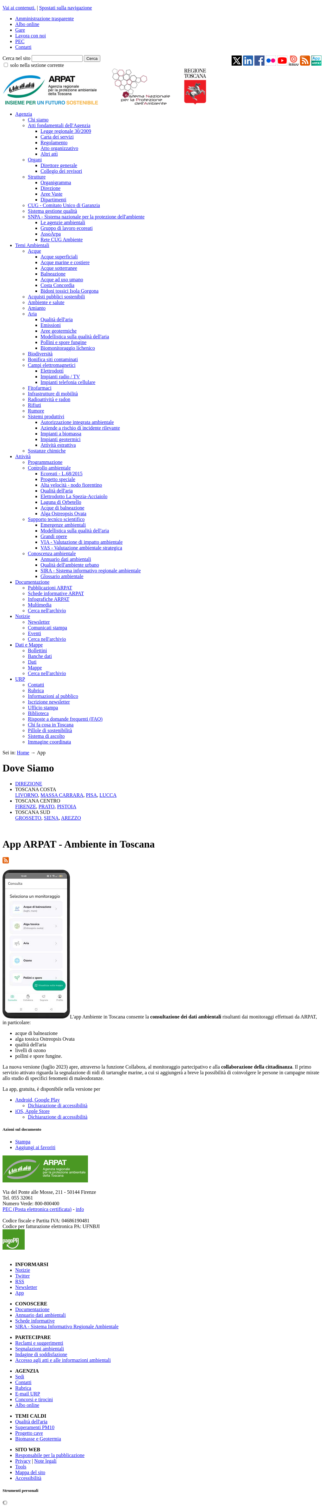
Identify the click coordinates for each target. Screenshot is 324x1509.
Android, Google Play (37, 1099)
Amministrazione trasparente (44, 18)
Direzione (50, 188)
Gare (20, 30)
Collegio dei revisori (61, 171)
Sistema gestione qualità (52, 211)
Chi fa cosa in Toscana (50, 724)
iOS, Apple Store (32, 1111)
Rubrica (36, 690)
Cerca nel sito (16, 58)
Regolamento (53, 142)
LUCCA (107, 795)
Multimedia (40, 605)
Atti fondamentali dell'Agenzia (59, 125)
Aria (32, 313)
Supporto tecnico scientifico (56, 519)
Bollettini (37, 650)
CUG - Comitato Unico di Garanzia (64, 205)
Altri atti (49, 154)
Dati (32, 662)
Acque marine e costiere (65, 262)
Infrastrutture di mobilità (53, 393)
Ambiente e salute (46, 302)
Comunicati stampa (47, 627)
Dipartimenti (53, 199)
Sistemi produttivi (46, 416)
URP (20, 679)
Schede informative (35, 1321)
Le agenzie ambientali (62, 222)
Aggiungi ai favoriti (35, 1147)
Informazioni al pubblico (53, 696)
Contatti (23, 47)
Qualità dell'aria (56, 319)
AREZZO (71, 818)
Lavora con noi (30, 35)
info (80, 1209)
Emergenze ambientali (63, 525)
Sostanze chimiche (47, 450)
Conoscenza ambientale (52, 553)
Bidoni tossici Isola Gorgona (69, 291)
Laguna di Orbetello (60, 502)
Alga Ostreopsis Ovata (63, 513)
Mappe (35, 667)
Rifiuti (34, 405)
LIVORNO (26, 795)
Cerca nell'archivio (47, 610)
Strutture (37, 176)
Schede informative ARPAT (56, 593)
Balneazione (52, 273)
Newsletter (39, 622)
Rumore (36, 410)
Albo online (27, 24)
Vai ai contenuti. (19, 7)
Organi (35, 159)
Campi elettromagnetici (52, 365)
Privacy (23, 1461)
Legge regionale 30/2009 (65, 131)
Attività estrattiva (58, 445)
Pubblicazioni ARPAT (50, 587)
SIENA (51, 818)
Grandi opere (53, 536)
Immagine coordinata (49, 742)
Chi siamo (38, 119)
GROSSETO (28, 818)
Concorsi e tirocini (34, 1399)
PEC (19, 41)
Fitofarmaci (40, 388)
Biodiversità (40, 353)
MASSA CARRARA (62, 795)
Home (23, 752)
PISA (91, 795)
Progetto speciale (57, 479)
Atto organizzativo (59, 148)
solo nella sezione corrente (37, 65)
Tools (20, 1466)
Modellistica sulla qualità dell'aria (74, 336)
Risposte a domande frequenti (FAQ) (65, 719)
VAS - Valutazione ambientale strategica (81, 547)
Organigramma (55, 182)
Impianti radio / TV (60, 376)
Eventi (34, 633)
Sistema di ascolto (46, 736)
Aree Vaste (51, 194)
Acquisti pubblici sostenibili (56, 296)
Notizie (22, 616)
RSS (19, 1281)
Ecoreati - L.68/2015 (61, 473)
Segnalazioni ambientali (39, 1348)
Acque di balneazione (62, 508)
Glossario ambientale (62, 576)
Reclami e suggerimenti (39, 1343)
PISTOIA (66, 806)
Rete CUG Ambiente (61, 239)
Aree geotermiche (58, 331)
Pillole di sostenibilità (50, 730)
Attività (23, 456)
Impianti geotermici (60, 439)
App (19, 1293)
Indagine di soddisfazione (41, 1354)
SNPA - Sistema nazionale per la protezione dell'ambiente (86, 216)
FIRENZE (25, 806)
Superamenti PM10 (34, 1427)
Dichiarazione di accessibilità (57, 1105)
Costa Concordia (57, 285)
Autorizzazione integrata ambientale (77, 422)
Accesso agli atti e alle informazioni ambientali (63, 1360)
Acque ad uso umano (61, 279)
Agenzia (23, 114)
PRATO (46, 806)
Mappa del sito (30, 1472)
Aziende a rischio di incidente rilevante (80, 428)
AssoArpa (50, 234)
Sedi (19, 1376)
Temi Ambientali (32, 245)
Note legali (45, 1461)
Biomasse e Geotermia (38, 1438)
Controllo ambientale (49, 468)
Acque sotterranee (58, 268)
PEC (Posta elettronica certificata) (37, 1209)
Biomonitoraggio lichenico (67, 348)
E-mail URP (27, 1393)
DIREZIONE (28, 783)
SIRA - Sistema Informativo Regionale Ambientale (67, 1326)
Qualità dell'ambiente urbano (69, 565)
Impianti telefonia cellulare (67, 382)
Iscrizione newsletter (49, 702)
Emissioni (50, 325)
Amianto (37, 308)
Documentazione (32, 582)
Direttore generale (58, 165)
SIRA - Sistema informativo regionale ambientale (90, 570)
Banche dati (40, 656)
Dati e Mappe (29, 644)
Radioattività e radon (49, 399)
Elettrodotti (52, 371)
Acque (34, 251)
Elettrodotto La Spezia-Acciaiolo (73, 496)
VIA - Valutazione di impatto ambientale (81, 542)
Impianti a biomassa (60, 433)
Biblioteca (38, 713)
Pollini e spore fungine (63, 342)
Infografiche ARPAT (48, 599)
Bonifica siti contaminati (53, 359)
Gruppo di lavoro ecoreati (66, 228)
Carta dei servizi (57, 137)
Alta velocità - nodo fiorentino (71, 485)
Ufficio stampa (43, 707)
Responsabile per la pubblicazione (49, 1455)
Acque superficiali (59, 256)
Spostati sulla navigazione (65, 7)
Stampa (22, 1141)
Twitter (22, 1275)
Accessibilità (28, 1478)
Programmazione (45, 462)
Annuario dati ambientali (65, 559)
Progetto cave (29, 1433)
